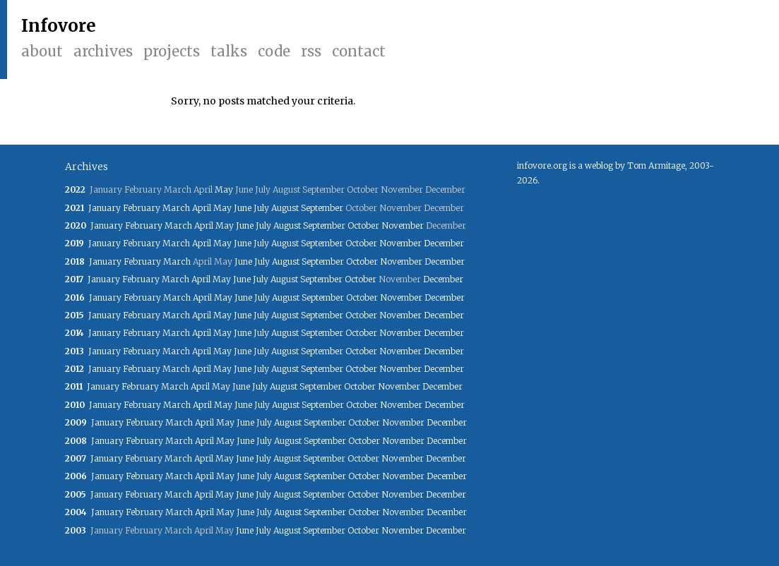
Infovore (58, 26)
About (42, 51)
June (242, 208)
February (141, 208)
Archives (103, 51)
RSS (311, 51)
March (176, 208)
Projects (171, 51)
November (402, 225)
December (444, 243)
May (224, 189)
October (363, 225)
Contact (359, 51)
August (285, 208)
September (322, 208)
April (201, 208)
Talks (228, 51)
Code (274, 51)
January (104, 208)
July (261, 208)
